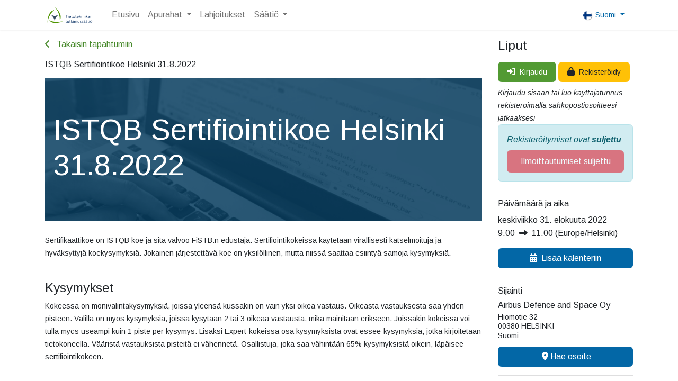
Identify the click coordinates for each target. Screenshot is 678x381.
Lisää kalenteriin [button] (565, 257)
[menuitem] (126, 14)
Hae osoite (565, 356)
